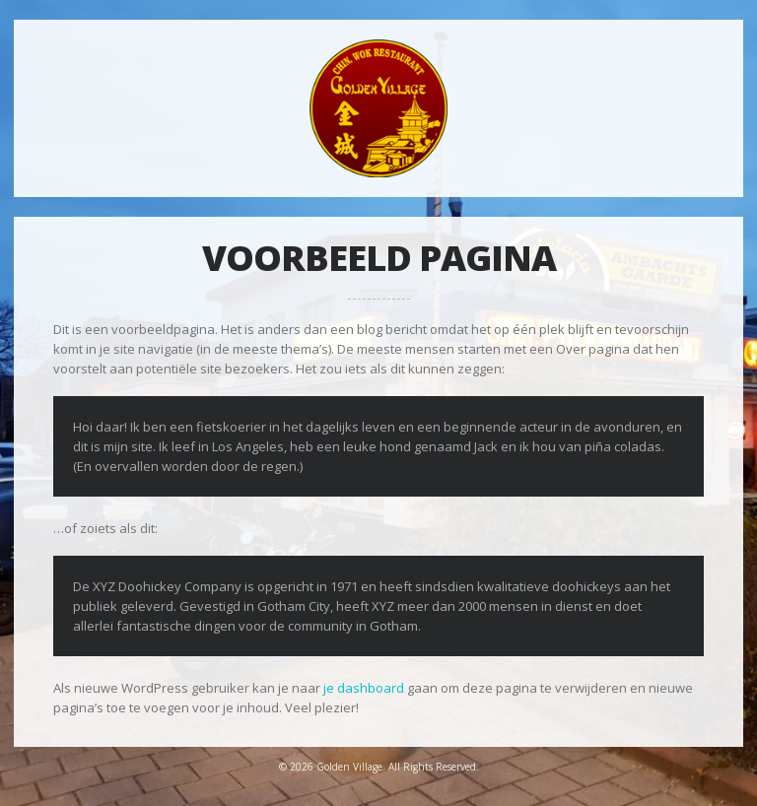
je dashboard (363, 688)
